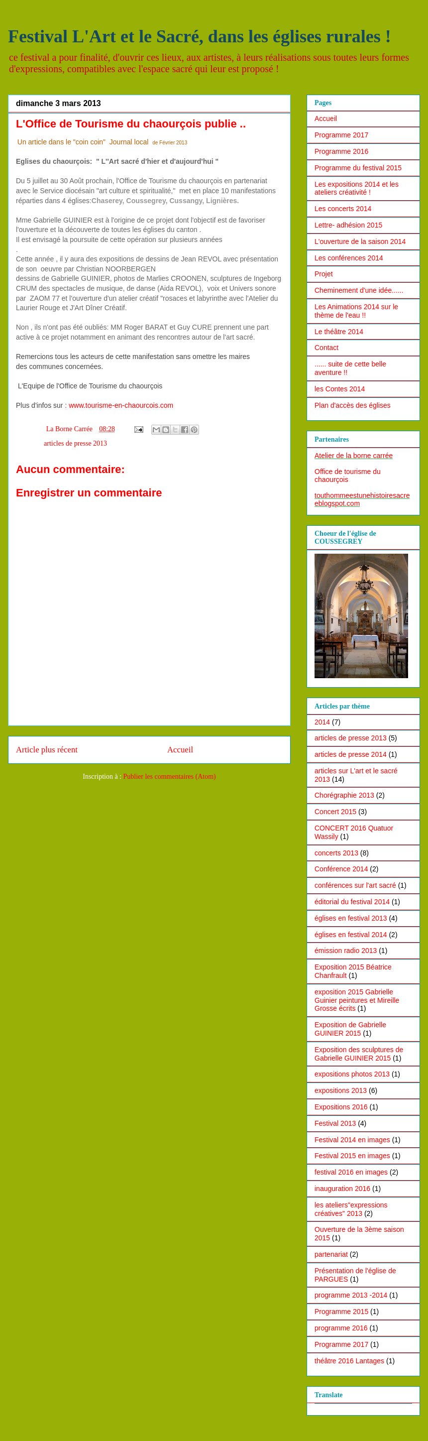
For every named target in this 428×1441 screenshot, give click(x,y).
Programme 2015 (341, 1312)
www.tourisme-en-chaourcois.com (121, 405)
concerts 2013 (336, 853)
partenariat (331, 1254)
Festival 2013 (335, 1123)
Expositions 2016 (341, 1107)
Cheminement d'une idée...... (359, 290)
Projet (324, 274)
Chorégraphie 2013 (344, 795)
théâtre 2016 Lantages (349, 1361)
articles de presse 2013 (75, 443)
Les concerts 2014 (343, 209)
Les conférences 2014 (349, 258)
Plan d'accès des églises (353, 405)
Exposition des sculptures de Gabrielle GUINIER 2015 (359, 1054)
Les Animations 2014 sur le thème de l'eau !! (356, 311)
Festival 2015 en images (352, 1156)
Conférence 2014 (341, 869)
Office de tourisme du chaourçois (348, 475)
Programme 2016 (341, 151)
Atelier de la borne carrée (354, 456)
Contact (326, 348)
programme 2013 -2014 (351, 1295)
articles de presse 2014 (351, 754)
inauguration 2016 (342, 1189)
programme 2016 (341, 1328)
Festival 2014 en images (352, 1140)
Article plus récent (47, 749)
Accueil (180, 749)
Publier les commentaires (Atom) (169, 776)
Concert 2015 (335, 812)
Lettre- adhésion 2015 (348, 225)
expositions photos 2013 (352, 1074)
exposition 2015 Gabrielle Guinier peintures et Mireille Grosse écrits (357, 1000)
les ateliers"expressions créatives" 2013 (351, 1209)
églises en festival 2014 (351, 935)
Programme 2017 (341, 135)
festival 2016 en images (351, 1172)
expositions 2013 (341, 1090)
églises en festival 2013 (351, 918)
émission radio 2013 (346, 951)
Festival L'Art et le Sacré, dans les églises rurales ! (199, 36)
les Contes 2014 (340, 389)
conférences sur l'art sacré (355, 885)
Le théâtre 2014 (339, 332)
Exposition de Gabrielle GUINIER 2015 (350, 1029)
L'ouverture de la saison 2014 (360, 241)
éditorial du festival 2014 (352, 902)
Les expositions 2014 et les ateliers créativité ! (357, 188)
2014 (322, 722)
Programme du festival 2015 (358, 168)
